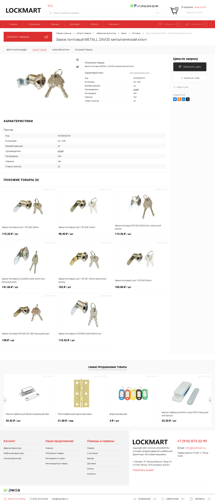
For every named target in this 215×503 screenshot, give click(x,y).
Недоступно (180, 87)
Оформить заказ (194, 12)
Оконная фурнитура (12, 458)
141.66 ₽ (28, 288)
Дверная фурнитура (12, 448)
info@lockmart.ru (195, 448)
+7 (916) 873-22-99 (39, 499)
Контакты (114, 24)
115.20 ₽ (28, 235)
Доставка (75, 24)
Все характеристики (139, 73)
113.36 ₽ (141, 235)
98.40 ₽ (85, 235)
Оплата (94, 24)
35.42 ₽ (13, 420)
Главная (13, 24)
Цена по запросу (185, 58)
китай (136, 89)
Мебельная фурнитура (14, 453)
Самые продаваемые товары (107, 367)
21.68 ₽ (65, 420)
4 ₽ (114, 420)
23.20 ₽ (169, 420)
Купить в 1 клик (190, 78)
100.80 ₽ (141, 288)
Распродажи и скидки (55, 458)
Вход (50, 5)
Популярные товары (54, 453)
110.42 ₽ (85, 342)
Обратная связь (15, 499)
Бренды (55, 24)
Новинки (49, 448)
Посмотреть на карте (143, 470)
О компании (34, 24)
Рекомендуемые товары (56, 463)
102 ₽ (85, 288)
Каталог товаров (28, 37)
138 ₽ (28, 342)
